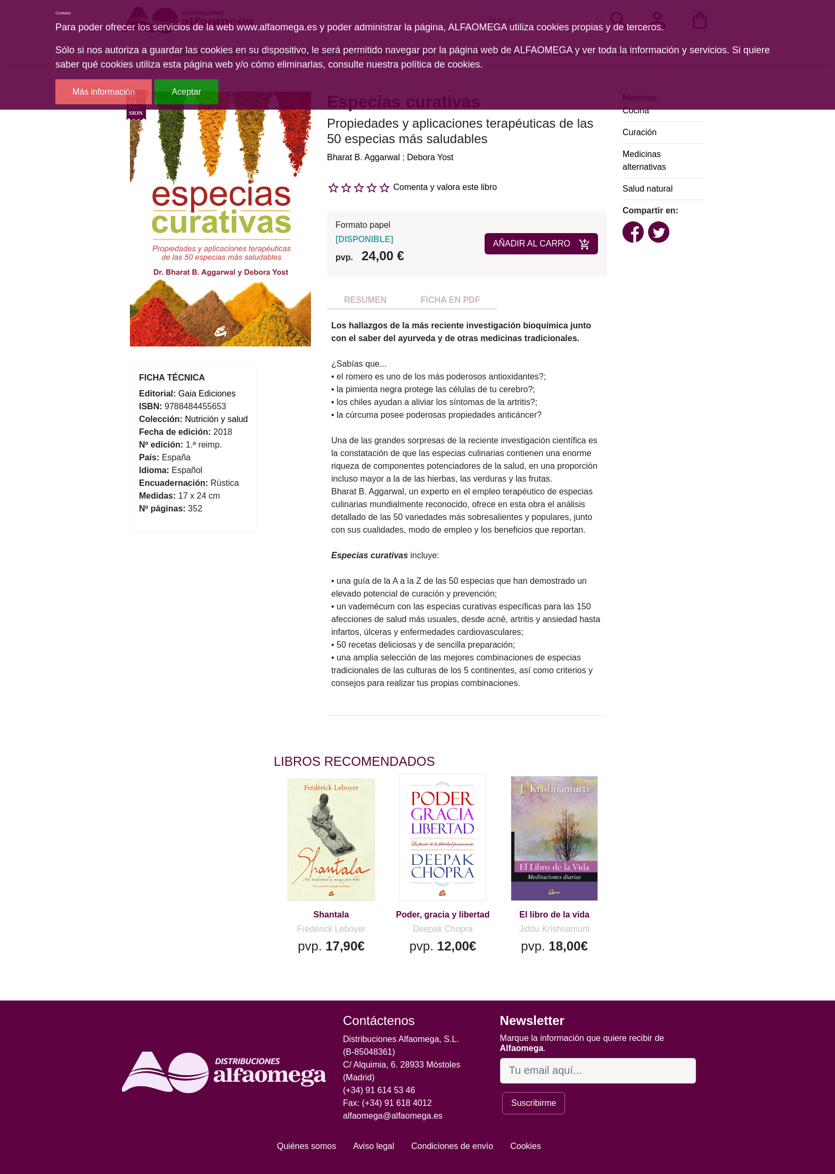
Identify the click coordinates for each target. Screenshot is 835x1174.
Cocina (636, 110)
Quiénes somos (306, 1146)
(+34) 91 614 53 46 (379, 1090)
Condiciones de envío (452, 1146)
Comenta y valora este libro (445, 187)
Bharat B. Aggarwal (363, 157)
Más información (103, 91)
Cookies (525, 1146)
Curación (640, 132)
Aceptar (186, 91)
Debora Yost (430, 157)
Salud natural (648, 188)
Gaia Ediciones (207, 393)
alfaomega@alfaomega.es (393, 1115)
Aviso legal (373, 1146)
